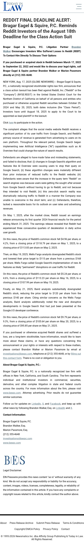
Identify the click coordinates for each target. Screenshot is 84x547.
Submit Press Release (48, 523)
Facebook (55, 403)
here (11, 122)
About (3, 523)
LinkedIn (36, 403)
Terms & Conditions (73, 523)
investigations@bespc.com (17, 353)
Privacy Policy (50, 529)
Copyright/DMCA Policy (27, 529)
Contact (65, 529)
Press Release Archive (21, 523)
